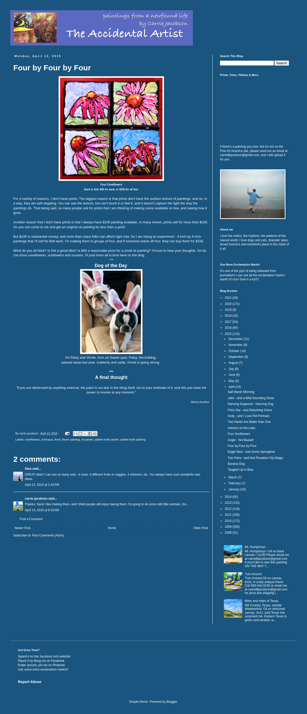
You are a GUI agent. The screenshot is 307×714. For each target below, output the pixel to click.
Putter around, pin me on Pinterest (41, 665)
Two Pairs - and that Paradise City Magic (255, 458)
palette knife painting (133, 439)
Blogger (172, 702)
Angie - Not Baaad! (241, 440)
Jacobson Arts (49, 656)
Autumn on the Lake (241, 428)
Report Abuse (29, 682)
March (233, 477)
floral (57, 439)
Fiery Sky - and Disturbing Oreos (250, 410)
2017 (229, 322)
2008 (229, 532)
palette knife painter (107, 439)
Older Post (200, 528)
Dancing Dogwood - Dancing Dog (250, 404)
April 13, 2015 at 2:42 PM (42, 485)
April (231, 387)
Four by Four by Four (242, 446)
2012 (229, 509)
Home (112, 528)
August (233, 363)
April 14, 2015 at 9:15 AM (42, 510)
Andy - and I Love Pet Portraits (248, 416)
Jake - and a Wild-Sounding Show (251, 398)
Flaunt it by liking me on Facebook (41, 661)
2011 (229, 515)
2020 (229, 304)
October (234, 351)
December (236, 339)
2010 (229, 521)
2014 (229, 497)
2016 (229, 327)
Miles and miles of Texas (261, 601)
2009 (229, 527)
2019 (229, 310)
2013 (229, 502)
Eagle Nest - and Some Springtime (251, 452)
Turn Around (253, 574)
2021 (229, 298)
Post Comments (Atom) (48, 535)
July (231, 369)
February (235, 483)
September (236, 357)
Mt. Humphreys (255, 547)
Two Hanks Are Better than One (249, 422)
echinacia (47, 439)
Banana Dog (236, 464)
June (232, 375)
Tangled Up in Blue (241, 469)
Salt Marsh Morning (241, 392)
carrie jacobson (36, 498)
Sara (28, 468)
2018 (229, 315)
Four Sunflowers (239, 434)
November (236, 345)
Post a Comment (31, 519)
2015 (229, 334)
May (231, 381)
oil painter (87, 439)
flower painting (71, 439)
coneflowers (32, 439)
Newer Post (22, 528)
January (234, 489)
